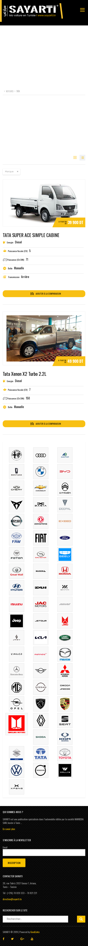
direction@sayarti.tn (12, 899)
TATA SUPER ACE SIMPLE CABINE (31, 234)
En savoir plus (9, 829)
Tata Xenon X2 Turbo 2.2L (24, 373)
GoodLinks (35, 932)
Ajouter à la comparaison (45, 293)
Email (5, 847)
